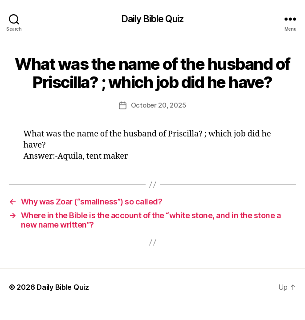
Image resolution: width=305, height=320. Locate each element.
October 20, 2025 (159, 105)
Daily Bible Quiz (152, 19)
